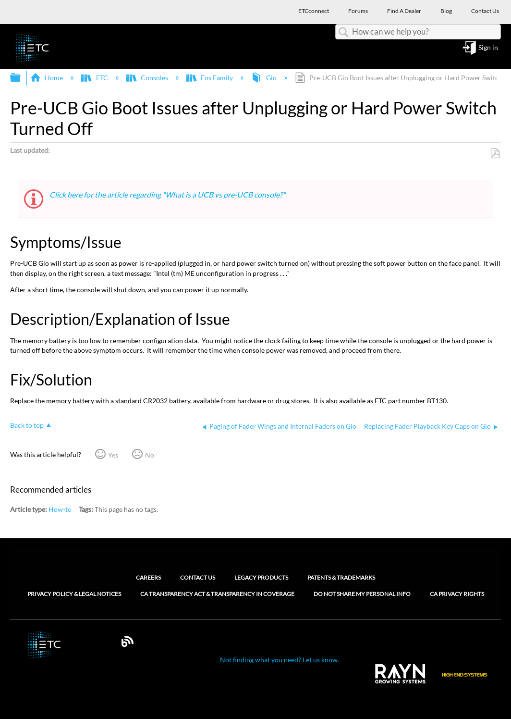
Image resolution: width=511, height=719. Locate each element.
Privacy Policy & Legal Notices (74, 594)
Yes (113, 455)
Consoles (148, 78)
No (149, 455)
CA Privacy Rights (457, 594)
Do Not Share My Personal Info (362, 594)
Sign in (488, 48)
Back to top (27, 425)
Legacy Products (261, 577)
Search (344, 32)
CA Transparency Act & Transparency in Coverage (217, 594)
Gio (264, 78)
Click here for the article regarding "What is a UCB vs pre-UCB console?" (168, 194)
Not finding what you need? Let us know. (279, 660)
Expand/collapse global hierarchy (22, 78)
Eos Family (210, 78)
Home (47, 78)
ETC (95, 78)
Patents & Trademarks (341, 577)
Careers (148, 577)
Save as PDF (494, 154)
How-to (60, 509)
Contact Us (197, 577)
